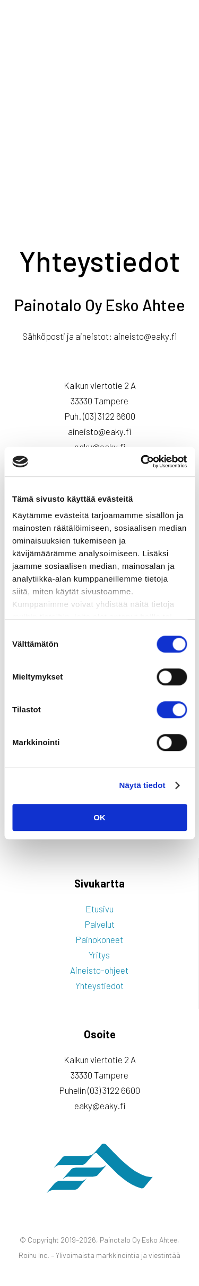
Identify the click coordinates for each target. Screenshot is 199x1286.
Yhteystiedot (99, 985)
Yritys (99, 954)
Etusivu (99, 908)
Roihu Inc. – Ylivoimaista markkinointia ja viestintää (99, 1255)
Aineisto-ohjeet (99, 970)
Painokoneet (99, 939)
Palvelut (99, 924)
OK (99, 817)
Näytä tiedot (142, 785)
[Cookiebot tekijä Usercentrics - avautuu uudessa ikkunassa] (142, 461)
